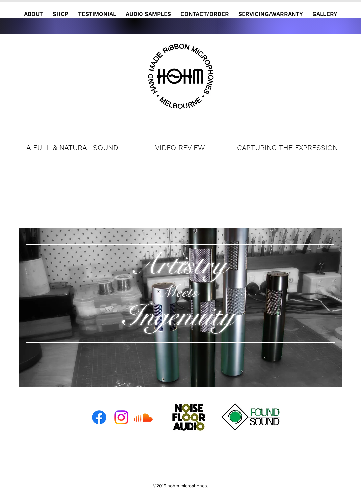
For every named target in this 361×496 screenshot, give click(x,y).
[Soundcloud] (143, 417)
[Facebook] (99, 417)
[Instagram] (121, 417)
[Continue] (179, 92)
